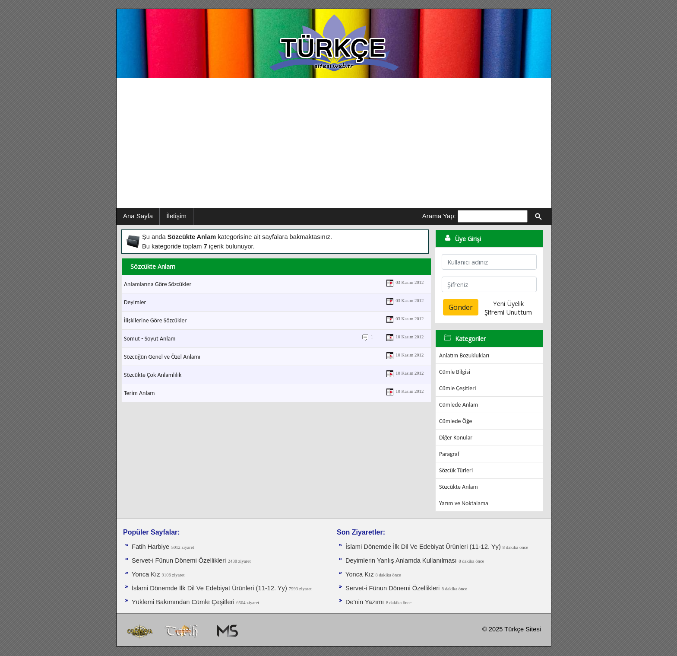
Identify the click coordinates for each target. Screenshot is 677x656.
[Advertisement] (334, 143)
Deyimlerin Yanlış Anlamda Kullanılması (401, 560)
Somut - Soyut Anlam (150, 338)
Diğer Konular (455, 437)
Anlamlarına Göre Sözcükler (157, 284)
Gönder (461, 307)
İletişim (176, 216)
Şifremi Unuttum (508, 312)
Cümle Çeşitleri (457, 388)
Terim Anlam (139, 393)
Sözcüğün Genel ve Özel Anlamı (162, 356)
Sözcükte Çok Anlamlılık (152, 375)
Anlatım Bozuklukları (464, 355)
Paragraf (449, 454)
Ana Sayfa (138, 216)
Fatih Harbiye (150, 546)
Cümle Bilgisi (454, 372)
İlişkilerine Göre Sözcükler (155, 320)
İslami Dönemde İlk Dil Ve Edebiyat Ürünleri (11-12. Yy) (210, 588)
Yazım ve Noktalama (463, 503)
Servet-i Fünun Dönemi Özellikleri (179, 560)
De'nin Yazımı (364, 602)
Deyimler (135, 302)
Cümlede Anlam (458, 404)
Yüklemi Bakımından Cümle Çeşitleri (183, 602)
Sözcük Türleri (456, 470)
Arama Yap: (439, 216)
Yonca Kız (147, 574)
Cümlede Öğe (455, 421)
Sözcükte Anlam (458, 486)
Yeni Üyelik (508, 303)
